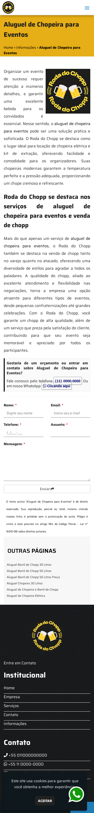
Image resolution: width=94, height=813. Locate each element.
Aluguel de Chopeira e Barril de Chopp (32, 589)
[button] (87, 8)
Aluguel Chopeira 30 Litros (25, 583)
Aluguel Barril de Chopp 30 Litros (29, 564)
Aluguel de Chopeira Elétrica (26, 595)
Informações (15, 724)
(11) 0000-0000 (67, 380)
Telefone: (12, 424)
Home (9, 688)
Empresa (12, 697)
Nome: (10, 405)
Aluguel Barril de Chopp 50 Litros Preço (33, 577)
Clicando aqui (56, 385)
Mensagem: (14, 444)
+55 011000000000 (25, 755)
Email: (57, 405)
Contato (11, 715)
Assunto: (59, 424)
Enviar (47, 489)
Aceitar (45, 801)
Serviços (11, 706)
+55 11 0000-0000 (24, 764)
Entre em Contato (20, 663)
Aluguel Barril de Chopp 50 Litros (29, 570)
